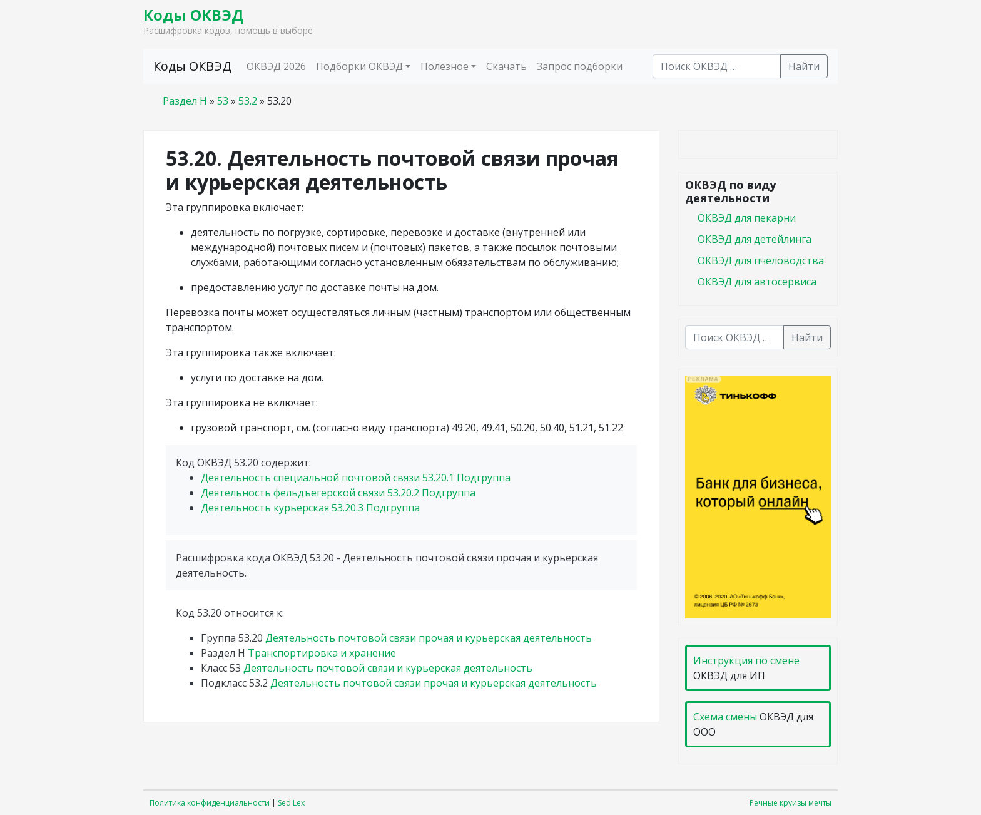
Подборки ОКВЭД (359, 66)
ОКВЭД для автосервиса (757, 282)
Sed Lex (291, 802)
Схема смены (725, 717)
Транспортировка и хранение (322, 653)
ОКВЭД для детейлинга (754, 239)
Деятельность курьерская (310, 508)
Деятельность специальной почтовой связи (356, 477)
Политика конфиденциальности (210, 802)
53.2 (247, 101)
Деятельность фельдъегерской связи (338, 493)
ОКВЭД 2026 (276, 66)
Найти (804, 66)
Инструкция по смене (746, 660)
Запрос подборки (580, 66)
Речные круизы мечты (790, 802)
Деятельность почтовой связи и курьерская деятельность (387, 668)
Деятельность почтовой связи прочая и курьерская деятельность (428, 638)
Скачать (506, 66)
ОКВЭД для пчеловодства (761, 260)
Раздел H (185, 101)
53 (222, 101)
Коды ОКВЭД (193, 14)
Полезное (444, 66)
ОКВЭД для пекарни (747, 218)
